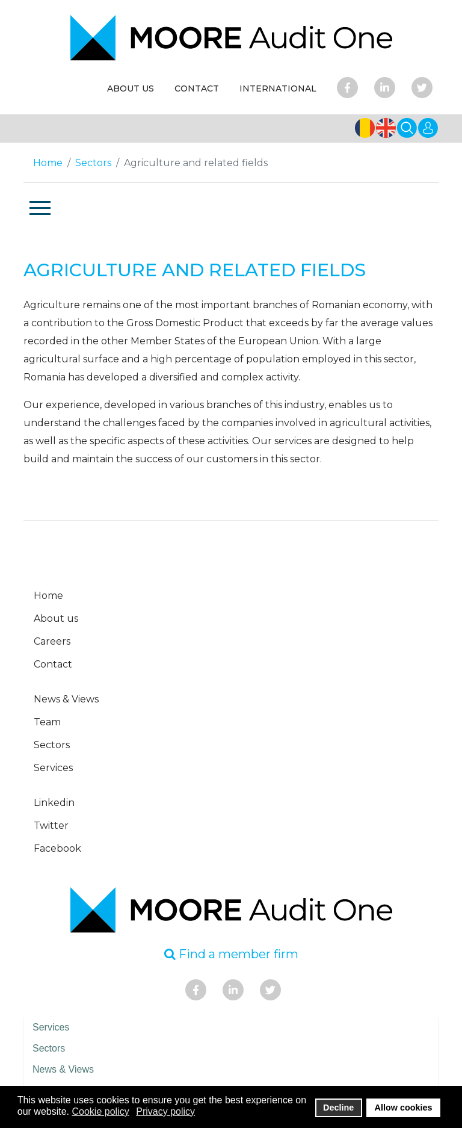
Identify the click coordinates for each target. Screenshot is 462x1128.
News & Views (66, 699)
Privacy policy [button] (165, 1111)
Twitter (51, 825)
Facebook (57, 848)
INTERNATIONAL (277, 88)
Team (47, 722)
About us (56, 618)
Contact (53, 664)
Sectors (52, 745)
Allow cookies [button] (404, 1107)
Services (53, 767)
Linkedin (54, 802)
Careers (52, 641)
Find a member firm (231, 954)
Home (48, 595)
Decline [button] (338, 1107)
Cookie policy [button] (100, 1111)
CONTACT (196, 88)
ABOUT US (130, 88)
